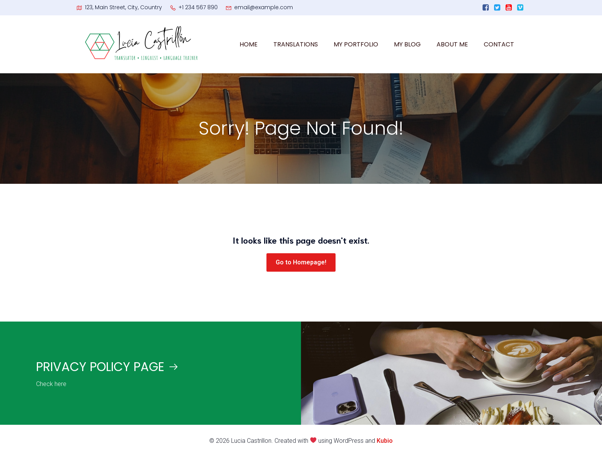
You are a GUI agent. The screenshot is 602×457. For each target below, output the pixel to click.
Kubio (385, 440)
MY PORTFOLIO (356, 44)
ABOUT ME (452, 44)
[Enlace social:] (485, 7)
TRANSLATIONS (295, 44)
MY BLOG (407, 44)
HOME (249, 44)
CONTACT (499, 44)
